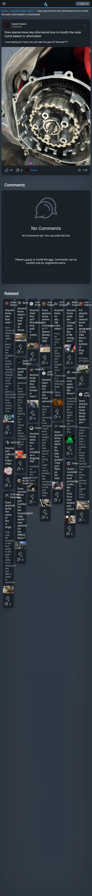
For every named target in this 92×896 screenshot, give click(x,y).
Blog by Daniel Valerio (22, 11)
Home (4, 11)
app (50, 259)
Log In (28, 259)
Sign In (83, 3)
